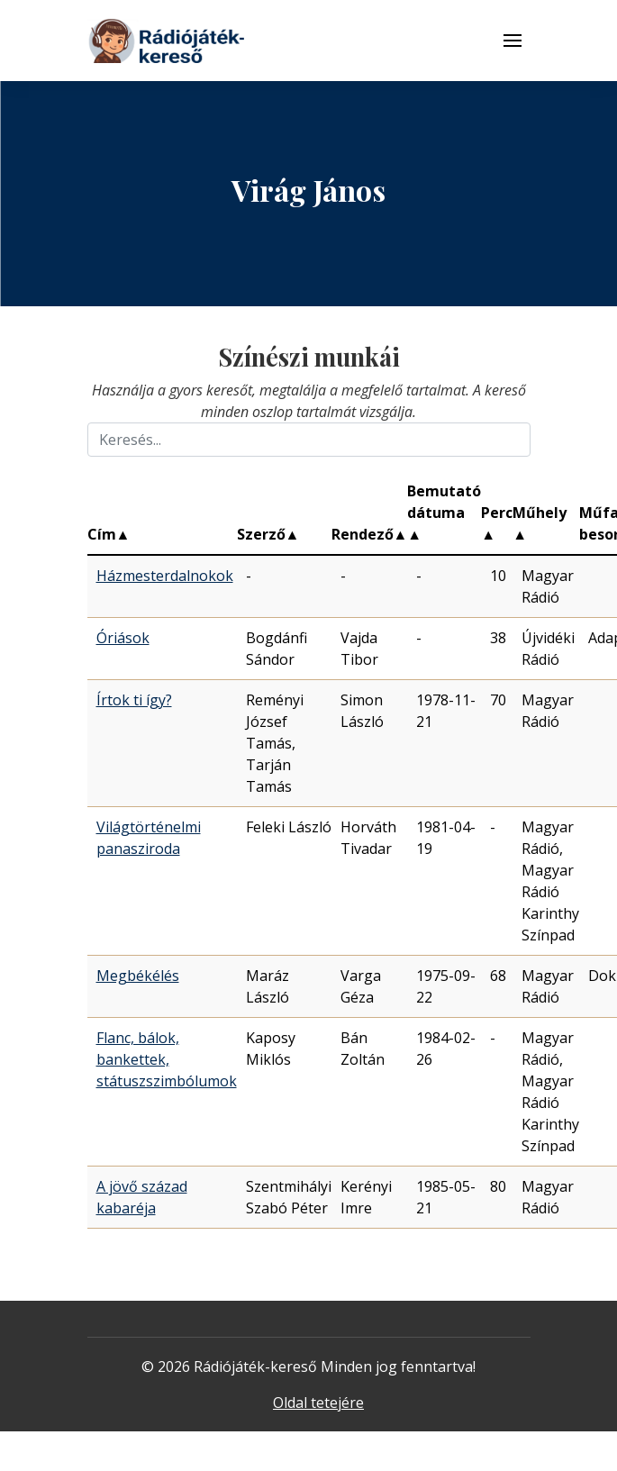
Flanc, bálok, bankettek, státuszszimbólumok (166, 1059)
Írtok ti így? (134, 700)
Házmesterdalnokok (164, 576)
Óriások (123, 638)
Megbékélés (137, 975)
